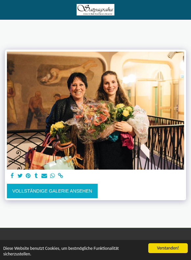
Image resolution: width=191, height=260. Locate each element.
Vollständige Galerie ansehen (52, 191)
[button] (7, 9)
